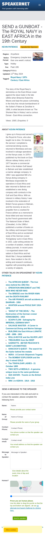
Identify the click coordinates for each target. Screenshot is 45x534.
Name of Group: (5, 416)
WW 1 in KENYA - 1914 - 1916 (21, 381)
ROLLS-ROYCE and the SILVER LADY (25, 337)
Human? (5, 480)
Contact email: (5, 440)
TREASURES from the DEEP (21, 340)
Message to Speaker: (5, 454)
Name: (4, 406)
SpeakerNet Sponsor (29, 47)
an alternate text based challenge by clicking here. (25, 508)
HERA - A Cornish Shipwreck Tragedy (25, 355)
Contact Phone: (5, 428)
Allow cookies (11, 530)
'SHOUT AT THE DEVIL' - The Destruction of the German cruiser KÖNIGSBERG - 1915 (21, 314)
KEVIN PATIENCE (10, 47)
